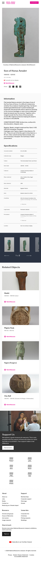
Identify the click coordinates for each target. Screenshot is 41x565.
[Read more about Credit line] (28, 201)
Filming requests (25, 518)
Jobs (3, 499)
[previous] (6, 255)
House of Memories (7, 516)
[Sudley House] (29, 474)
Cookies (31, 555)
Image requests (6, 520)
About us (4, 497)
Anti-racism (5, 518)
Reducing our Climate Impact (10, 505)
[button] (9, 245)
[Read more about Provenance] (28, 218)
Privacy (10, 555)
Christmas (24, 516)
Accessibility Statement (21, 556)
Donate (23, 503)
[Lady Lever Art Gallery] (11, 482)
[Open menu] (3, 3)
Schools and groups (7, 513)
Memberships (25, 497)
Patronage (24, 501)
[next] (28, 255)
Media (4, 501)
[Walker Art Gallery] (11, 474)
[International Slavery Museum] (11, 467)
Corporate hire (25, 513)
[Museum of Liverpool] (11, 459)
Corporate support (26, 499)
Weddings (24, 520)
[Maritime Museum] (29, 467)
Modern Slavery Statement (20, 555)
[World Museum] (29, 459)
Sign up (6, 534)
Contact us (5, 503)
